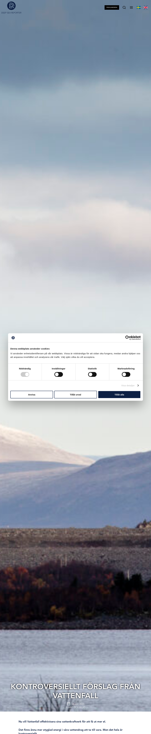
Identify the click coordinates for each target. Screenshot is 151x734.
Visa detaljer (128, 385)
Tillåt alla (119, 394)
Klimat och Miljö (75, 707)
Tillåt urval (75, 394)
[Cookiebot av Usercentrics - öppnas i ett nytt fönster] (127, 338)
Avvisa (31, 394)
